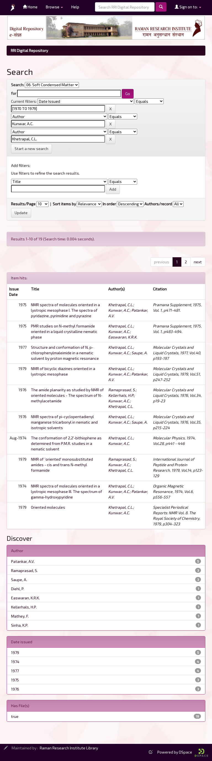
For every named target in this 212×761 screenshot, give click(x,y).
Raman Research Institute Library (69, 748)
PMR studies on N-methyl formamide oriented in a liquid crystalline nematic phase (64, 331)
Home (30, 6)
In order (109, 203)
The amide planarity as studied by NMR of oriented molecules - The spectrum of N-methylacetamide (67, 395)
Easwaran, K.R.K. (122, 337)
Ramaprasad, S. (122, 389)
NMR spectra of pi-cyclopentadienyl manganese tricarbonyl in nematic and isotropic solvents (64, 422)
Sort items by (64, 203)
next (198, 261)
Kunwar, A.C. (119, 310)
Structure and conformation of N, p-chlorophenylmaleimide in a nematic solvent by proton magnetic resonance (65, 353)
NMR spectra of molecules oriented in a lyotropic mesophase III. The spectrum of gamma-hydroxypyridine (66, 491)
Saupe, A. (139, 352)
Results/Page (23, 203)
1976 (15, 689)
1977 (15, 670)
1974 (15, 661)
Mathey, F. (20, 616)
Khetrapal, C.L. (120, 304)
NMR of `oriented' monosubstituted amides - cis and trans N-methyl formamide (62, 465)
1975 (15, 680)
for (13, 93)
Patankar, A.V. (23, 561)
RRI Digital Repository (29, 50)
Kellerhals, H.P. (121, 395)
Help (75, 6)
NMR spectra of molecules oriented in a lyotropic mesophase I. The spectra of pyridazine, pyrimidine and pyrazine (65, 310)
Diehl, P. (17, 588)
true (14, 716)
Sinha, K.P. (19, 625)
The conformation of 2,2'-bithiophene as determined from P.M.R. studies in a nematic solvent (66, 443)
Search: (17, 84)
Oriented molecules (48, 507)
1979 (15, 652)
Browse (54, 6)
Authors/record (158, 203)
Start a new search (31, 148)
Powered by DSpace (182, 752)
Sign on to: (188, 6)
